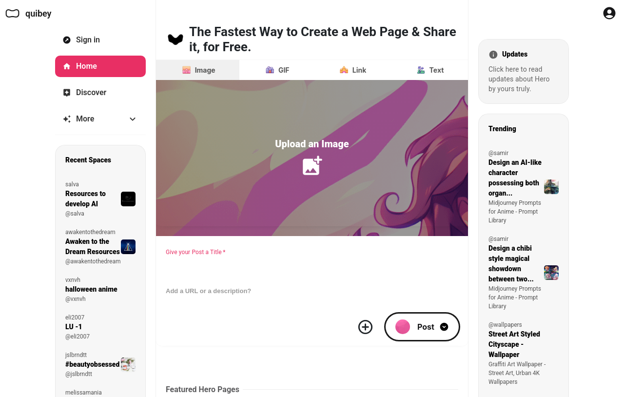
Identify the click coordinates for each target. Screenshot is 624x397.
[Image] (197, 70)
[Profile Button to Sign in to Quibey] (609, 13)
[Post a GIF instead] (276, 70)
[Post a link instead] (351, 70)
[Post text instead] (429, 70)
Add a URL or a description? (208, 291)
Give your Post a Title (196, 252)
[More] (100, 119)
